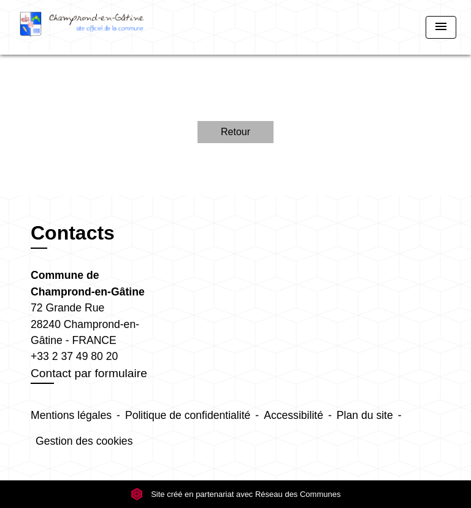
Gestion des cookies (84, 441)
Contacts (73, 233)
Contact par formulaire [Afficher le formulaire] (89, 373)
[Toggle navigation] (441, 27)
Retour (235, 132)
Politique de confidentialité (187, 415)
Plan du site (365, 415)
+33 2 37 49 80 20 (74, 356)
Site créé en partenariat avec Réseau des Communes (236, 494)
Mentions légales (71, 415)
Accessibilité (293, 415)
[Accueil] (82, 27)
